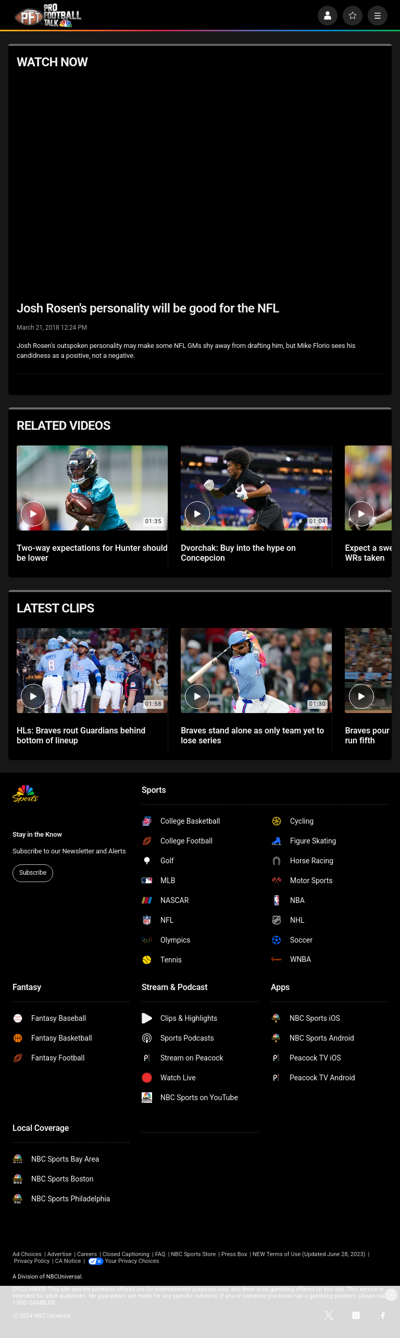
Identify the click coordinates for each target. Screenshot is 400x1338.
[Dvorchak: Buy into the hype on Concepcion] (256, 488)
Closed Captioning (126, 1254)
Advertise (59, 1254)
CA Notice (68, 1261)
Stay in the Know (37, 834)
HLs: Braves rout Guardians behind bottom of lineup (81, 735)
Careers (87, 1254)
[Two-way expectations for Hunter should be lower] (92, 488)
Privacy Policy (32, 1261)
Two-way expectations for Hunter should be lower (92, 553)
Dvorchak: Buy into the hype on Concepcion (238, 553)
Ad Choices (27, 1254)
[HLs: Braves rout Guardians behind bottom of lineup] (92, 670)
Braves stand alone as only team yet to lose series (252, 735)
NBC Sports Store (193, 1254)
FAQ (160, 1254)
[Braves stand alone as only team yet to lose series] (256, 670)
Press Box (234, 1254)
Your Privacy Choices (132, 1261)
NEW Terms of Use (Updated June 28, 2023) (309, 1254)
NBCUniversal (64, 1276)
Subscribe (32, 872)
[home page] (47, 15)
